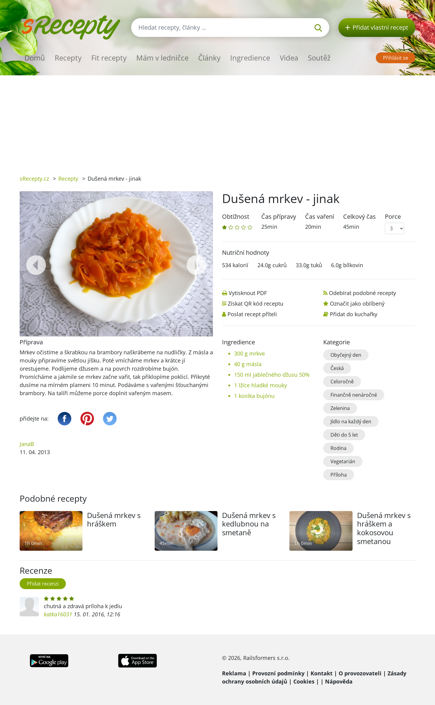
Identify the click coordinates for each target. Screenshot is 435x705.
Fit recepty (109, 58)
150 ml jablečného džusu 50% (272, 374)
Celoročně (342, 381)
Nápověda (339, 681)
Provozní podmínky (278, 673)
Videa (289, 58)
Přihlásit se (395, 57)
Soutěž (319, 58)
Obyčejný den (345, 355)
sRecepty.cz (34, 178)
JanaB (27, 444)
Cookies (303, 681)
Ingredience (250, 58)
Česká (337, 368)
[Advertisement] (217, 120)
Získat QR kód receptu (255, 303)
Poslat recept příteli (252, 314)
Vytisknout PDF (248, 293)
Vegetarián (342, 461)
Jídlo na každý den (350, 421)
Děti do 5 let (344, 434)
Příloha (338, 474)
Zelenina (340, 408)
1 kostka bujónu (254, 395)
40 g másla (248, 364)
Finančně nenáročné (353, 395)
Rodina (338, 448)
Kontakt (322, 673)
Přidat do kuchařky (353, 314)
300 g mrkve (249, 353)
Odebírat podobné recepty (362, 293)
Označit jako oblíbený (357, 303)
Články (209, 58)
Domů (34, 58)
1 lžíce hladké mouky (260, 385)
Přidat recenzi (43, 583)
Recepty (68, 58)
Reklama (234, 673)
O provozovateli (360, 673)
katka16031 (58, 614)
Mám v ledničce (162, 58)
